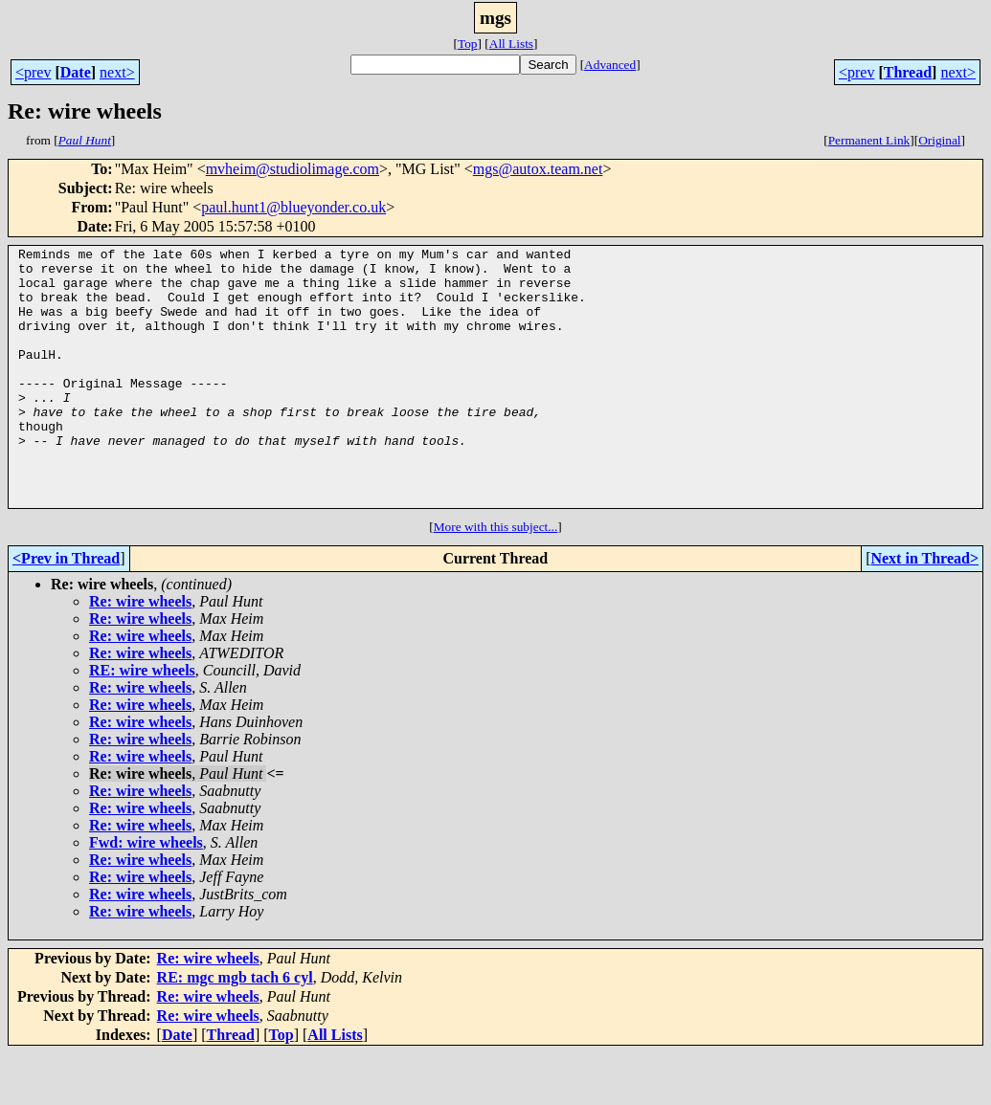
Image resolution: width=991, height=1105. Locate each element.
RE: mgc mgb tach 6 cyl (235, 1029)
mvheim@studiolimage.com (292, 169)
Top (468, 43)
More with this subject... (496, 578)
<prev (33, 72)
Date (75, 72)
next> (117, 72)
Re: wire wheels (140, 653)
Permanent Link (869, 140)
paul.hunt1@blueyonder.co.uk (293, 207)
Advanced (610, 64)
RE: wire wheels (142, 722)
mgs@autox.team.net (538, 169)
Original (939, 140)
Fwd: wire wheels (146, 894)
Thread (908, 72)
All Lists (511, 43)
